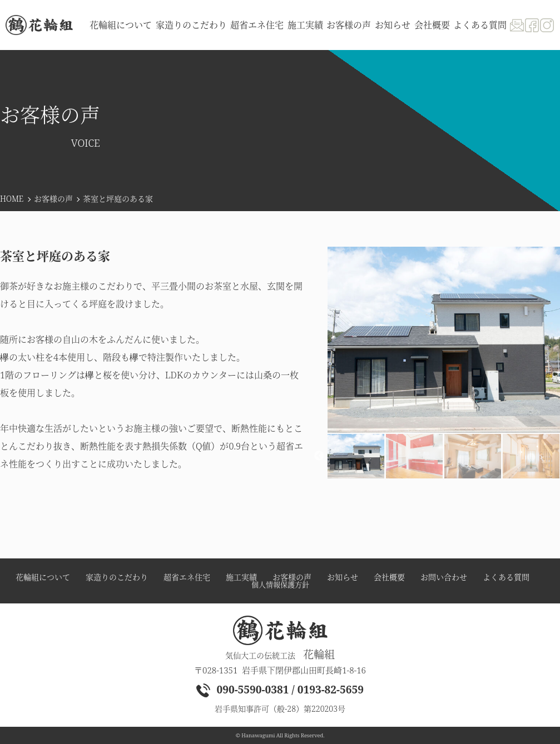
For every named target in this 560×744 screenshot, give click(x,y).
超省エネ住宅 (257, 25)
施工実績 (305, 25)
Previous (319, 456)
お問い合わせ (443, 577)
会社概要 (432, 25)
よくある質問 (480, 25)
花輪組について (121, 25)
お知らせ (392, 25)
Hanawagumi (258, 735)
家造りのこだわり (191, 25)
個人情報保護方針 (280, 584)
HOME (11, 198)
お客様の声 (53, 198)
